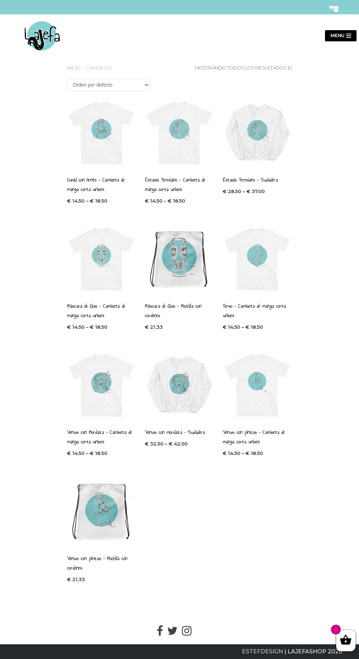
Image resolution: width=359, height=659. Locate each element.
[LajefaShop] (39, 36)
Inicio (74, 67)
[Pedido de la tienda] (108, 85)
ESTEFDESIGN (262, 651)
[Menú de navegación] (341, 36)
